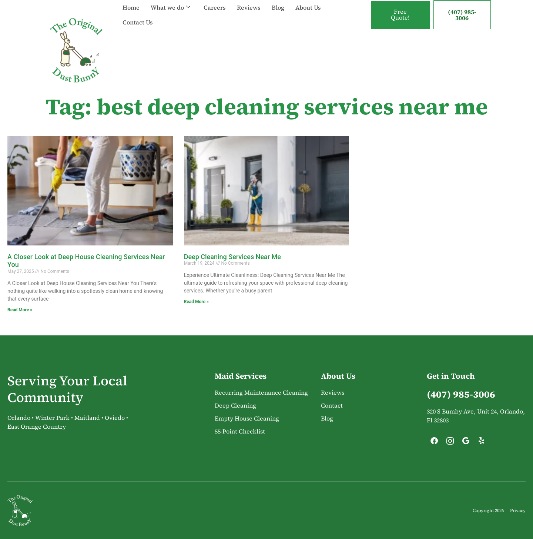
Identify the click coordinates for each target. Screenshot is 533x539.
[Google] (465, 442)
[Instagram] (450, 442)
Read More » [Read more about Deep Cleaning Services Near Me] (196, 301)
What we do (170, 7)
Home (131, 7)
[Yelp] (481, 442)
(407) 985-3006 (462, 15)
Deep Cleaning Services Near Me (232, 257)
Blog (278, 7)
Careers (215, 7)
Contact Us (138, 22)
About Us (308, 7)
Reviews (249, 7)
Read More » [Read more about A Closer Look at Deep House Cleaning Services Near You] (19, 309)
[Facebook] (434, 442)
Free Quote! (400, 15)
